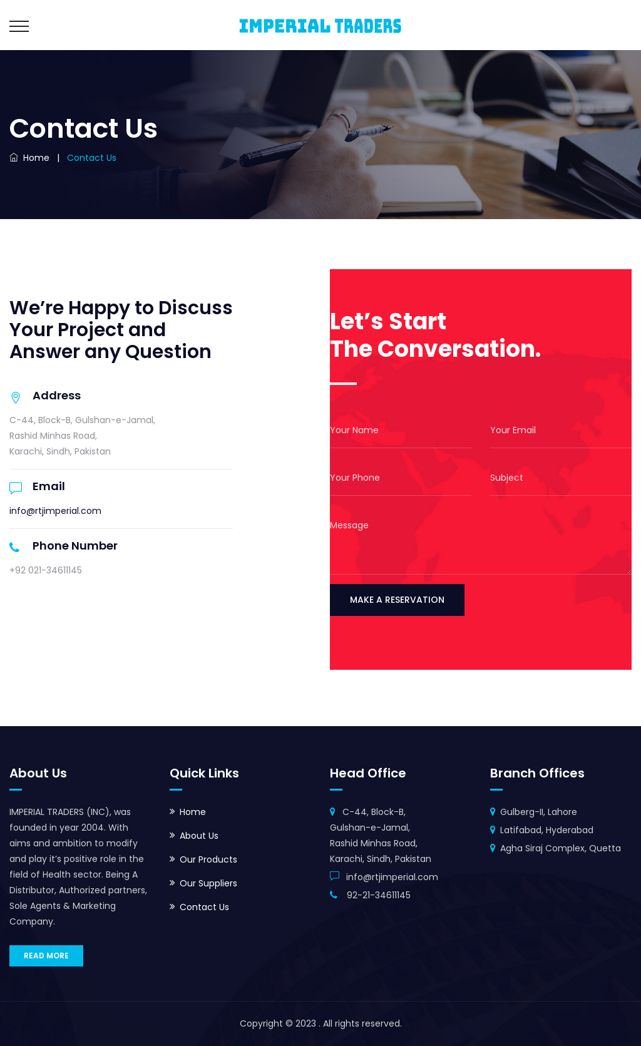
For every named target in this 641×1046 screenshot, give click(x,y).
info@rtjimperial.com (55, 511)
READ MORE (46, 955)
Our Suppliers (208, 883)
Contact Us (204, 907)
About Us (199, 835)
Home (29, 157)
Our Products (208, 859)
